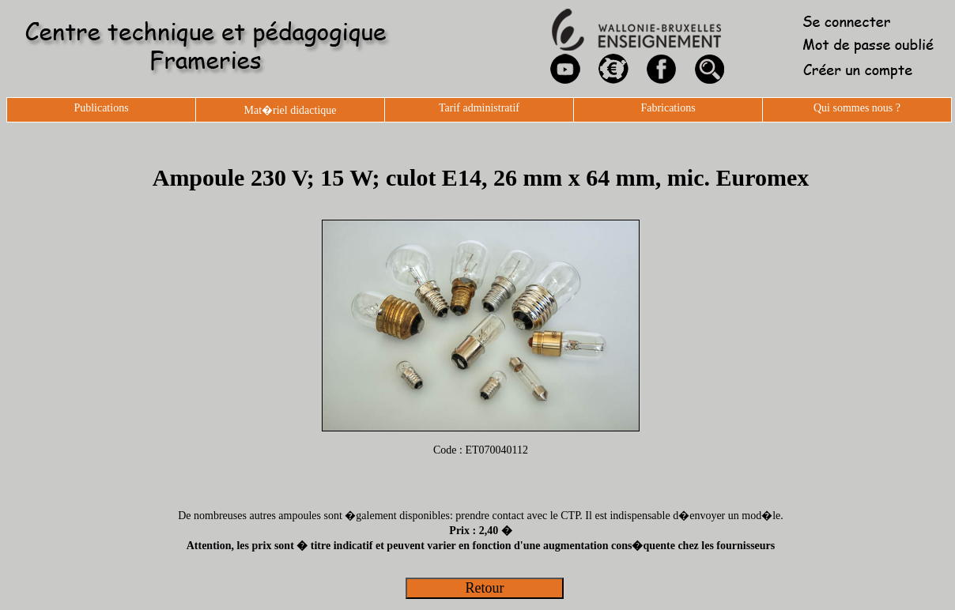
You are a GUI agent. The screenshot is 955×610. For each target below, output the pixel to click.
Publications (101, 108)
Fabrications (667, 108)
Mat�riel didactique (289, 110)
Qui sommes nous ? (856, 108)
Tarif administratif (479, 108)
